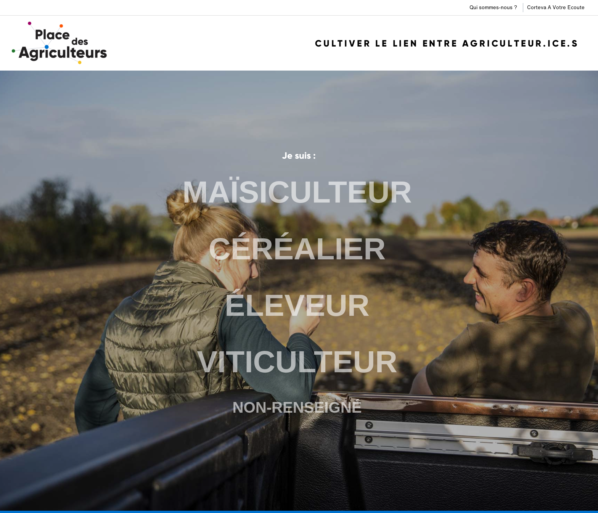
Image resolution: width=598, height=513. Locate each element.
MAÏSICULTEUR (297, 194)
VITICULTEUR (297, 360)
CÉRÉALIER (297, 249)
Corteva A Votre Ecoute (556, 7)
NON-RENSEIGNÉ (297, 405)
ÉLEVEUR (297, 305)
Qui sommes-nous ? (493, 7)
